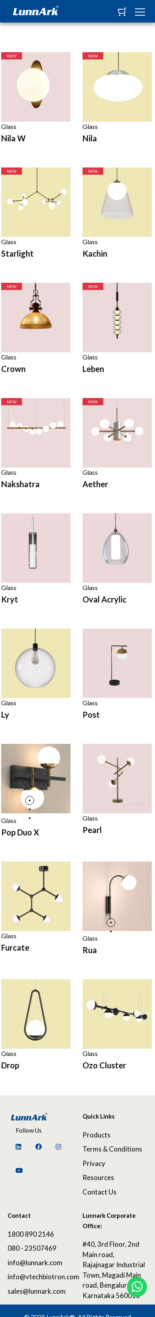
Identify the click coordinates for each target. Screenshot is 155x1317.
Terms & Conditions (112, 1149)
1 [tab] (29, 800)
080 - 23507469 (32, 1248)
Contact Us (100, 1192)
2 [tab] (29, 809)
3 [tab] (29, 818)
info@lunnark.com (35, 1262)
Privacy (94, 1163)
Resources (98, 1177)
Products (97, 1135)
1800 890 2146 (31, 1234)
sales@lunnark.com (37, 1291)
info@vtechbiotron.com (39, 1276)
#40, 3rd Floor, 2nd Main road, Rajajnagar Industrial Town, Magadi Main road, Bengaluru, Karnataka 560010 (114, 1270)
